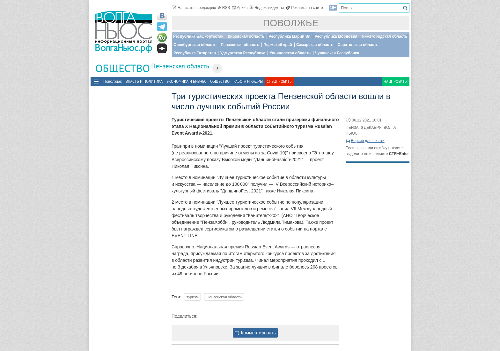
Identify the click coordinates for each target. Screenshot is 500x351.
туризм (193, 297)
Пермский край (277, 45)
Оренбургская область (195, 45)
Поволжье (291, 23)
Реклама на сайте (304, 7)
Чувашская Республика (337, 53)
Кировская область (246, 36)
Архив (240, 7)
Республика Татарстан (194, 53)
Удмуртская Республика (242, 53)
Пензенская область (240, 45)
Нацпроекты (396, 81)
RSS (224, 7)
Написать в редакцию (194, 7)
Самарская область (315, 45)
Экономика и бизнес (186, 81)
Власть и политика (144, 81)
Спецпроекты (279, 81)
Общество (220, 81)
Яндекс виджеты (267, 7)
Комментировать (255, 332)
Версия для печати (367, 140)
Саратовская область (358, 45)
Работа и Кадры (248, 81)
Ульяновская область (290, 53)
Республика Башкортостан (198, 36)
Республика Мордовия (336, 36)
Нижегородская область (385, 36)
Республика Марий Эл (289, 36)
